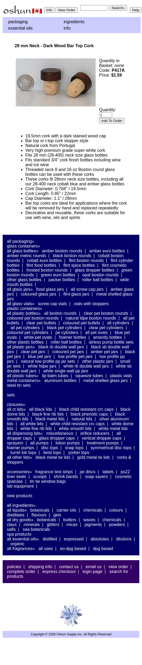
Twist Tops (52, 452)
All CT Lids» (16, 409)
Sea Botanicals (36, 529)
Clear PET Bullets (41, 323)
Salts (11, 529)
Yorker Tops (78, 452)
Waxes (89, 519)
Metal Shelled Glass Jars (105, 380)
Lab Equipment (20, 486)
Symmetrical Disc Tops (111, 447)
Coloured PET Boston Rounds (33, 318)
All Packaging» (20, 241)
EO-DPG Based (73, 548)
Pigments (93, 524)
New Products (19, 495)
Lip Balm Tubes (55, 375)
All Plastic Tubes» (22, 375)
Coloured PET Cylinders (27, 332)
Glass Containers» (23, 246)
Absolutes (100, 539)
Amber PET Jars (104, 351)
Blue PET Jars (39, 356)
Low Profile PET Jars (75, 356)
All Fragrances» (21, 548)
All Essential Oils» (23, 539)
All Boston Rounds (60, 313)
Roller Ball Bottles (97, 279)
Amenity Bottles (107, 337)
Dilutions (124, 539)
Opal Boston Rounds (100, 275)
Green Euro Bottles (58, 275)
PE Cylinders (66, 332)
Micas (72, 524)
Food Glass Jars (50, 289)
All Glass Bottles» (22, 251)
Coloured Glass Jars (38, 294)
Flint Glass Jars (76, 294)
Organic (17, 543)
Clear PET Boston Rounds (106, 313)
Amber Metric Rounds (26, 255)
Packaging (18, 21)
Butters (69, 519)
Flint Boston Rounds (86, 260)
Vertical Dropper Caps (101, 438)
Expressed (74, 539)
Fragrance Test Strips (54, 471)
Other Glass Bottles (24, 279)
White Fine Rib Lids (36, 428)
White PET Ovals (38, 337)
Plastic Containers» (24, 308)
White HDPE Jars (42, 366)
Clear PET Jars (33, 351)
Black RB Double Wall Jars (61, 347)
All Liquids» (17, 510)
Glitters (53, 524)
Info (67, 28)
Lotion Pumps (68, 443)
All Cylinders (118, 323)
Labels (108, 471)
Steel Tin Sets (19, 385)
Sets (11, 395)
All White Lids (31, 423)
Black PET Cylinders (64, 327)
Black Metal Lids (49, 419)
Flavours (38, 515)
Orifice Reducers (94, 433)
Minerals (32, 524)
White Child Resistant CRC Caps (77, 423)
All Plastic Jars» (21, 347)
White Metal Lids (113, 428)
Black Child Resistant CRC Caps (86, 409)
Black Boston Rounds (72, 255)
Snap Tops (74, 447)
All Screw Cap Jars (87, 289)
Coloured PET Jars (68, 351)
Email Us (94, 566)
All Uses (45, 548)
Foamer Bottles (72, 337)
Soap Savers (96, 476)
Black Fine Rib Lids (48, 414)
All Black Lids (40, 409)
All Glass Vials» (20, 303)
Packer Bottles (61, 279)
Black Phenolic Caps (89, 414)
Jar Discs (88, 471)
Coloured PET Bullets (81, 323)
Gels (57, 515)
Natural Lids (82, 419)
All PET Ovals (96, 332)
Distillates (16, 515)
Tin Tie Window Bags (48, 481)
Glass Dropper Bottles (95, 270)
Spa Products (19, 534)
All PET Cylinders (25, 327)
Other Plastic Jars (97, 361)
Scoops (40, 476)
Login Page (92, 571)
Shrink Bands (66, 476)
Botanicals (40, 510)
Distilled (50, 539)
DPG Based (103, 548)
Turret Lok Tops (23, 452)
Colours (116, 510)
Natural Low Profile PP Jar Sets (48, 361)
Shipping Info (40, 566)
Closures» (16, 404)
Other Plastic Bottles (25, 342)
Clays (12, 524)
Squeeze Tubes (89, 375)
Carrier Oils (66, 510)
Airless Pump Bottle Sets (111, 342)
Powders (117, 524)
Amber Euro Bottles (107, 251)
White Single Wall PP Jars (65, 371)
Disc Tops (49, 447)
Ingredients (74, 21)
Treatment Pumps (103, 443)
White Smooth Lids (75, 428)
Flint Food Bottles (41, 265)
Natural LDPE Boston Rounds (91, 318)
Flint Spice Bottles (79, 265)
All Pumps (39, 443)
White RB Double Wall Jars (86, 366)
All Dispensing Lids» (25, 433)
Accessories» (19, 471)
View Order (118, 566)
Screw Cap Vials (52, 303)
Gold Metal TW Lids (93, 457)
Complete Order (21, 571)
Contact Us (69, 566)
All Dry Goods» (20, 519)
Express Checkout (59, 571)
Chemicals (92, 510)
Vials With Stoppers (91, 303)
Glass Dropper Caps (57, 438)
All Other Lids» (19, 457)
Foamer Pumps (20, 447)
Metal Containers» (23, 380)
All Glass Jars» (20, 289)
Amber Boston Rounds (62, 251)
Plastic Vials (121, 375)
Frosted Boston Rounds (47, 270)
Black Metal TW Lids (53, 457)
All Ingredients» (21, 505)
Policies (14, 566)
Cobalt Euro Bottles (44, 260)
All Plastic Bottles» (23, 313)
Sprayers (15, 443)
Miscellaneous (59, 433)
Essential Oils (20, 28)
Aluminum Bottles (60, 380)
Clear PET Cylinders (106, 327)
